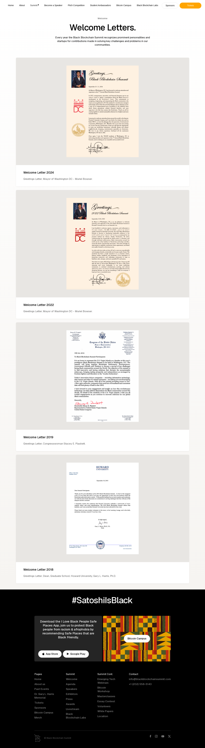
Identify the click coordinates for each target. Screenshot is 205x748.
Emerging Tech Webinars (106, 681)
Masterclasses (106, 696)
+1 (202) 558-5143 (140, 684)
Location (102, 716)
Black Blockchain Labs (147, 5)
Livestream (72, 709)
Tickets (39, 703)
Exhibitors (72, 694)
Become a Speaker (53, 5)
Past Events (41, 689)
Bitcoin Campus (123, 5)
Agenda (70, 684)
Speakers (71, 689)
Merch (38, 718)
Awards (70, 704)
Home (11, 5)
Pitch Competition (76, 5)
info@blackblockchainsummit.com (150, 679)
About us (39, 684)
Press (69, 699)
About (22, 5)
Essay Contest (106, 701)
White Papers (105, 711)
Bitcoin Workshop (103, 689)
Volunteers (103, 706)
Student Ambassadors (100, 5)
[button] (34, 5)
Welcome (71, 679)
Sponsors (40, 708)
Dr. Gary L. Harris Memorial (44, 696)
